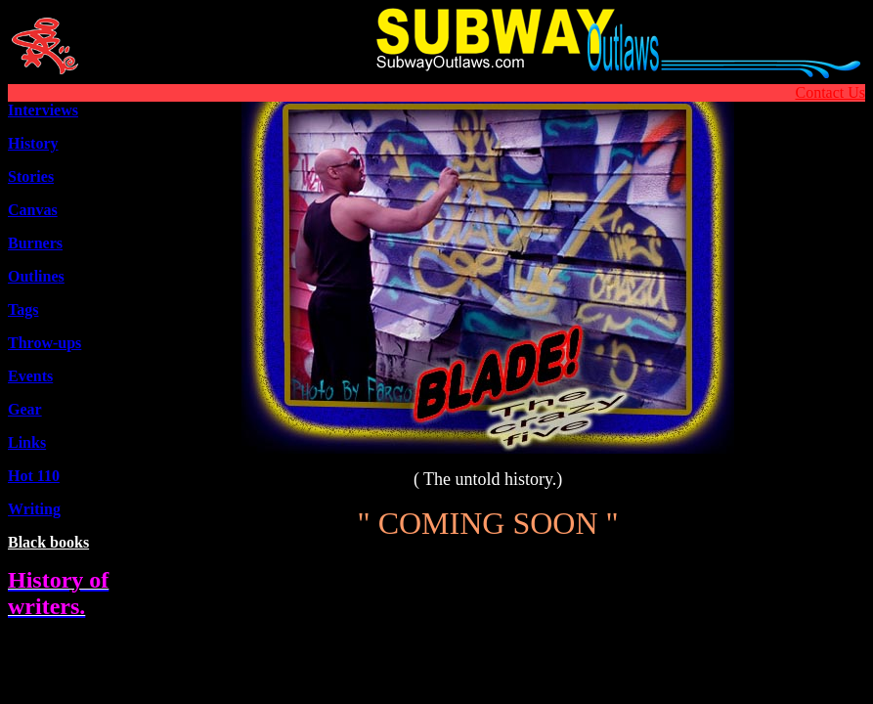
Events (30, 376)
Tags (23, 309)
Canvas (33, 209)
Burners (35, 243)
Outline (36, 276)
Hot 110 (34, 475)
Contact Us (830, 92)
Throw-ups (44, 342)
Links (27, 442)
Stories (31, 176)
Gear (25, 409)
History (33, 143)
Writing (34, 509)
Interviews (43, 110)
